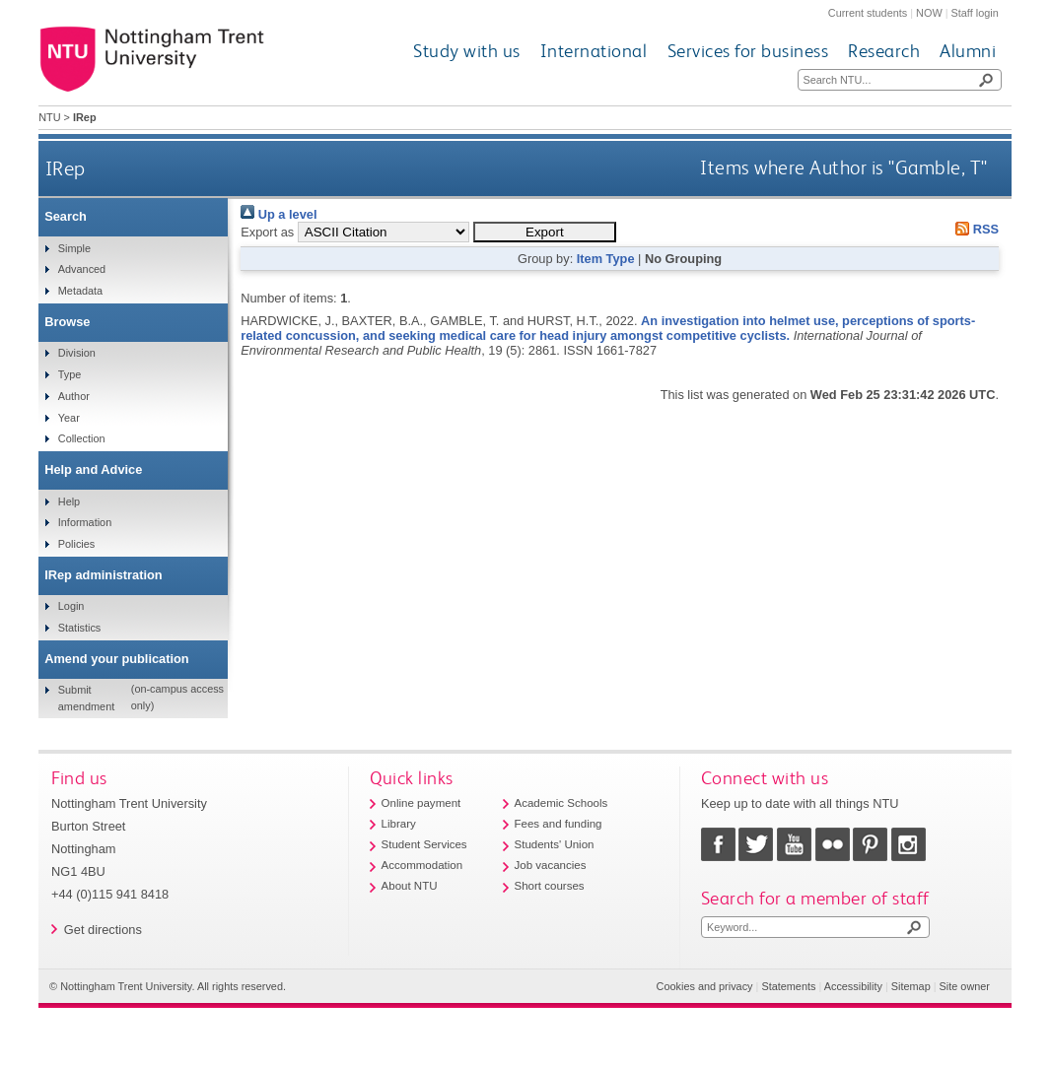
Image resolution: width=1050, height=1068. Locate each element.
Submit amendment (86, 697)
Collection (81, 438)
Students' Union (555, 844)
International (594, 50)
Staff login (975, 13)
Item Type (606, 258)
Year (69, 418)
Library (399, 824)
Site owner (965, 986)
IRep (65, 168)
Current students (867, 13)
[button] (544, 232)
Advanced (81, 269)
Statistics (80, 628)
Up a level (278, 214)
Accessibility (853, 986)
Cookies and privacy (705, 986)
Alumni (968, 50)
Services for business (748, 50)
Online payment (421, 803)
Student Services (424, 844)
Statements (788, 986)
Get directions (103, 929)
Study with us (467, 50)
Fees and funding (558, 824)
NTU (49, 117)
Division (77, 353)
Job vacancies (551, 865)
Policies (76, 544)
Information (84, 522)
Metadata (80, 291)
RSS (974, 229)
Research (884, 50)
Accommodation (422, 865)
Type (70, 374)
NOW (929, 13)
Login (71, 606)
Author (74, 396)
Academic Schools (561, 803)
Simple (74, 248)
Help (69, 501)
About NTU (410, 886)
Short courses (550, 886)
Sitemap (911, 986)
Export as (267, 232)
